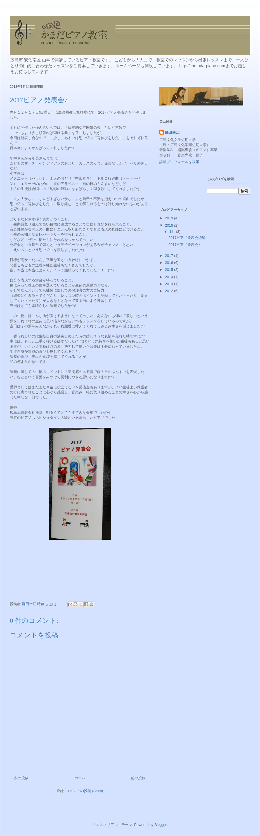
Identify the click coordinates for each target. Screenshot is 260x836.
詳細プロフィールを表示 (179, 162)
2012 (169, 291)
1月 (172, 231)
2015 (169, 269)
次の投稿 (21, 778)
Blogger (160, 825)
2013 (169, 284)
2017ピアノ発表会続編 (186, 238)
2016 (169, 262)
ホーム (79, 778)
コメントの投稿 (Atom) (84, 791)
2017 (169, 255)
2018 (169, 225)
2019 (169, 218)
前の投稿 (138, 778)
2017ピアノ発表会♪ (184, 245)
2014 (169, 277)
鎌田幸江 (172, 132)
